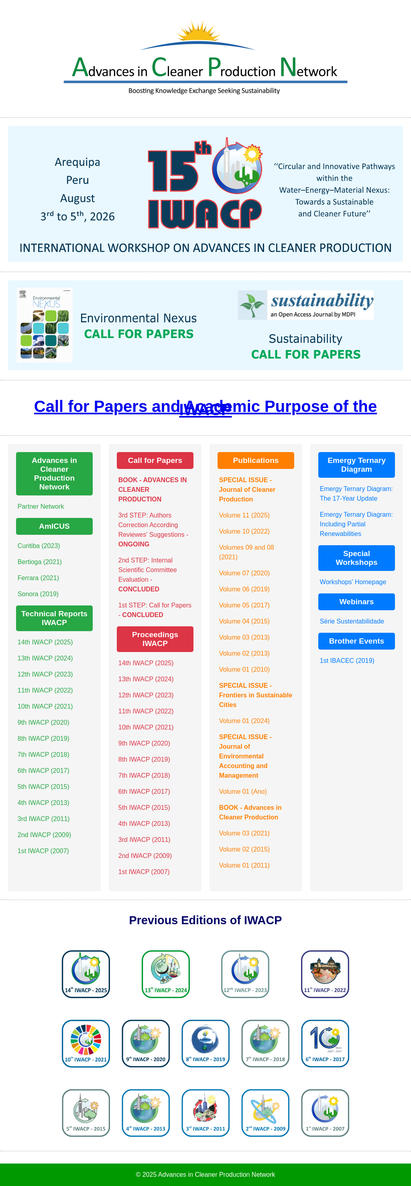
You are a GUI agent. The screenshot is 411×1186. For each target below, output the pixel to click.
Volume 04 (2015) (244, 621)
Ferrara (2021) (38, 578)
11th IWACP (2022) (45, 690)
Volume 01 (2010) (244, 669)
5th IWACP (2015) (43, 786)
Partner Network (41, 506)
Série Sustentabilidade (352, 621)
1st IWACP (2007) (43, 851)
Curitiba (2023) (39, 545)
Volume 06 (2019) (244, 589)
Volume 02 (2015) (244, 849)
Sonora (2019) (38, 594)
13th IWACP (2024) (45, 658)
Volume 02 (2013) (244, 653)
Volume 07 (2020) (244, 573)
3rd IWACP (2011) (44, 818)
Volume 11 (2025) (244, 515)
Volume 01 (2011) (244, 865)
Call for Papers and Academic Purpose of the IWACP (205, 407)
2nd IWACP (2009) (44, 834)
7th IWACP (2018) (43, 754)
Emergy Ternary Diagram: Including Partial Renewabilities (356, 524)
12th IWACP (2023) (45, 674)
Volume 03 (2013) (244, 637)
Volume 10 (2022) (244, 531)
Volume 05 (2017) (244, 605)
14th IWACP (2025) (45, 642)
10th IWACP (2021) (45, 706)
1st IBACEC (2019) (347, 660)
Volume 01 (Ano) (243, 791)
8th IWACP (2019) (43, 738)
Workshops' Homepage (353, 582)
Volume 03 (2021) (244, 833)
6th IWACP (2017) (43, 770)
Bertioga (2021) (40, 561)
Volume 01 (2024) (244, 720)
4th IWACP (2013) (43, 802)
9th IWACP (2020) (43, 722)
